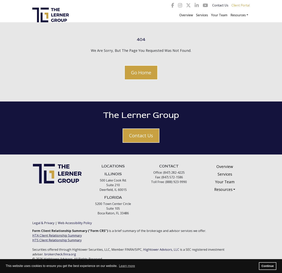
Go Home (141, 72)
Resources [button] (238, 15)
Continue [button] (267, 266)
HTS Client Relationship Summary (57, 240)
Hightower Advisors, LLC (161, 249)
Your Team (219, 15)
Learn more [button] (127, 266)
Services (202, 15)
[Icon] (172, 5)
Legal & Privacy (43, 223)
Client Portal (240, 5)
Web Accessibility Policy (75, 223)
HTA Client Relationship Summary (57, 235)
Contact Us (220, 5)
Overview (186, 15)
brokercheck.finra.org (60, 254)
